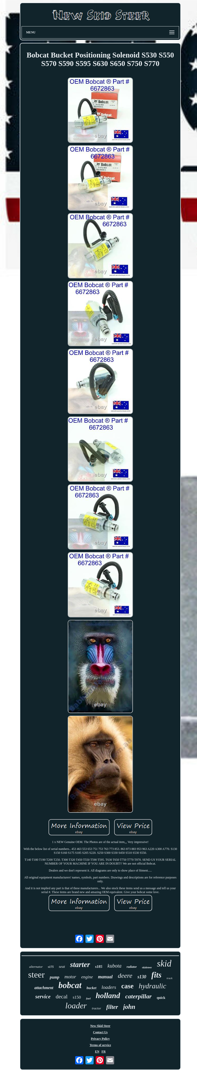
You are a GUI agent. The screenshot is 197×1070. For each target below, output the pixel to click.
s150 (77, 997)
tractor (96, 1008)
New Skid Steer (100, 1026)
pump (54, 977)
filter (112, 1007)
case (127, 986)
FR (104, 1051)
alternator (36, 967)
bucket (91, 988)
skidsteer (147, 967)
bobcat (70, 985)
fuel (88, 998)
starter (80, 964)
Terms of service (100, 1045)
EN (97, 1051)
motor (70, 976)
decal (61, 996)
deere (125, 975)
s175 (51, 967)
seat (62, 966)
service (43, 996)
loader (76, 1005)
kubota (114, 966)
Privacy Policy (100, 1038)
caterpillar (138, 996)
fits (156, 974)
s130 (141, 976)
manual (105, 976)
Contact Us (100, 1032)
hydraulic (152, 986)
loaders (109, 987)
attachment (43, 988)
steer (36, 974)
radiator (131, 967)
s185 (98, 966)
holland (108, 995)
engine (87, 976)
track (170, 978)
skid (164, 964)
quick (161, 998)
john (129, 1006)
